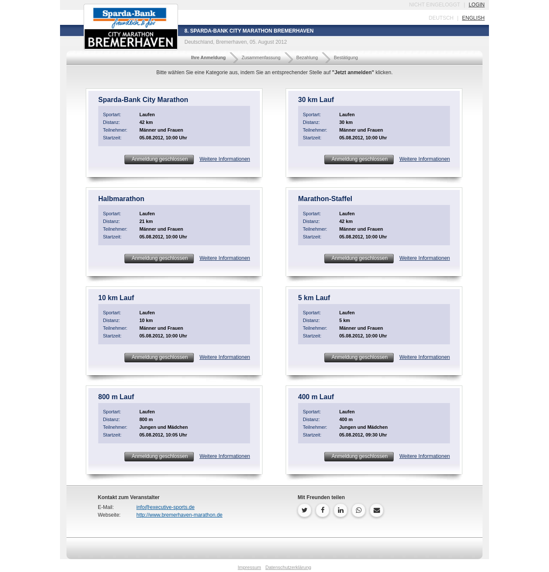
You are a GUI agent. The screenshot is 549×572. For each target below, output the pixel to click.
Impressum (249, 567)
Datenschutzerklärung (288, 567)
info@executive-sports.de (165, 507)
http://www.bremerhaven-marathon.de (179, 515)
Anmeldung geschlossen (158, 159)
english (473, 18)
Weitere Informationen (224, 159)
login (477, 5)
